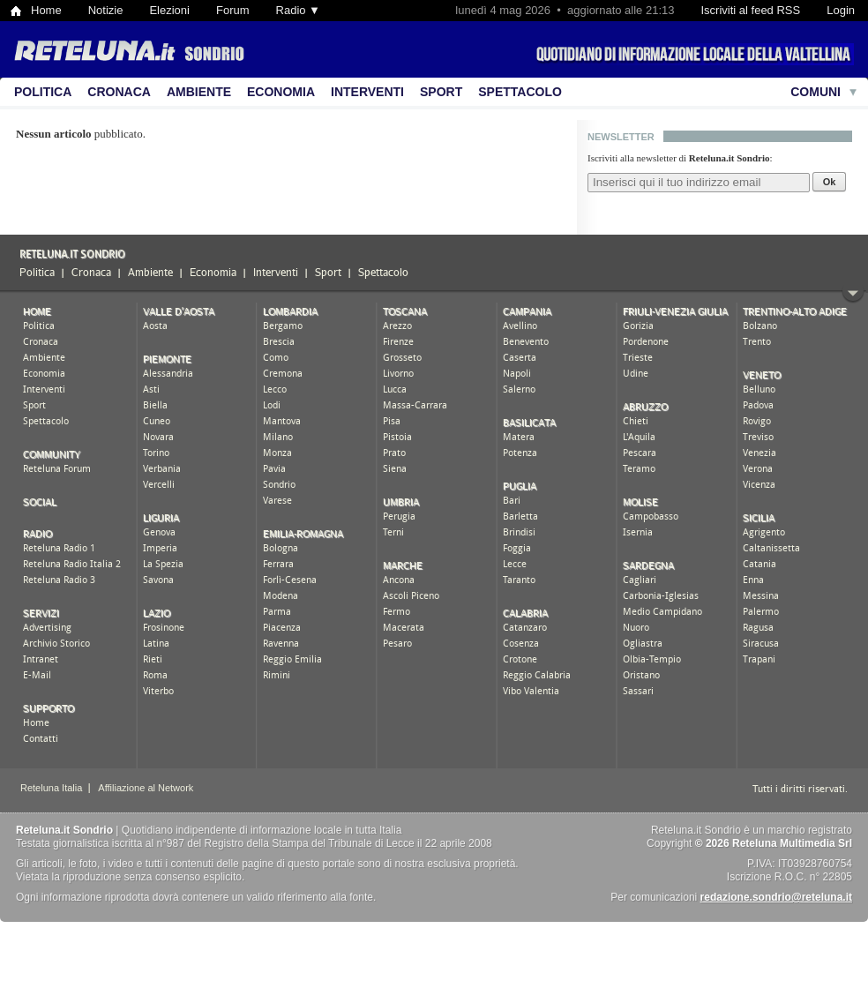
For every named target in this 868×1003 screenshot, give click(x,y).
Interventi (367, 92)
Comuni (815, 92)
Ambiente (199, 92)
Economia (281, 92)
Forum (233, 10)
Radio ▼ (298, 10)
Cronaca (119, 92)
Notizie (105, 10)
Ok (829, 181)
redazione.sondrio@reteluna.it (776, 897)
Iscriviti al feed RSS (750, 10)
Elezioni (169, 10)
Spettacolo (520, 92)
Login (841, 10)
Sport (441, 92)
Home (46, 10)
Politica (42, 92)
